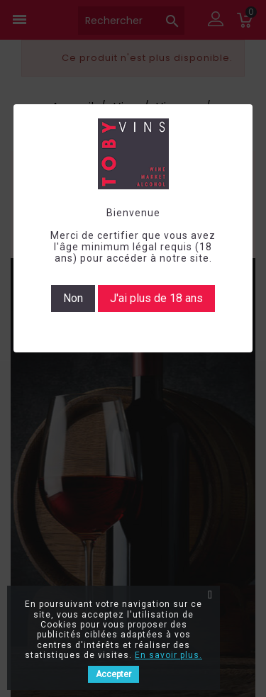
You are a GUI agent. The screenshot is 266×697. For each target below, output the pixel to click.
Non (73, 298)
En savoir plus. (168, 655)
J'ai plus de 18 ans (156, 298)
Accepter (113, 674)
